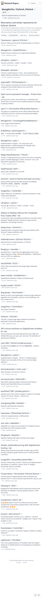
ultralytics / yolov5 (9, 203)
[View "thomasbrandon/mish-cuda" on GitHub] (27, 369)
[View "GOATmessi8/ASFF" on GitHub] (19, 169)
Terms (25, 562)
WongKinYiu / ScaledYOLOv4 (13, 50)
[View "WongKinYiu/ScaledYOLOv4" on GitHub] (27, 50)
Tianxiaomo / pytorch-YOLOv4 (14, 40)
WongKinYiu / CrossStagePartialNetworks (19, 120)
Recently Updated (34, 35)
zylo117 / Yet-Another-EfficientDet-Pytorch (19, 108)
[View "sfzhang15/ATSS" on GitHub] (17, 486)
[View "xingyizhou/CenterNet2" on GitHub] (23, 306)
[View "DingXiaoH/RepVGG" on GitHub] (20, 435)
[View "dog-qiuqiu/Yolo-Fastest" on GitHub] (24, 292)
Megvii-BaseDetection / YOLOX (14, 154)
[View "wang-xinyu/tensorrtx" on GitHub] (22, 227)
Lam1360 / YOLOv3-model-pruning (16, 343)
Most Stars (23, 35)
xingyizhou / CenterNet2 (11, 306)
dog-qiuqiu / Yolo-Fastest (12, 292)
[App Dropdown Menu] (40, 3)
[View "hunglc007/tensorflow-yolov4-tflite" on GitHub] (33, 459)
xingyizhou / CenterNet (11, 191)
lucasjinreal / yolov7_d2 (11, 500)
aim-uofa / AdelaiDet (10, 423)
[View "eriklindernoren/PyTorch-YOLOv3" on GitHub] (31, 239)
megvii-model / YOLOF (10, 285)
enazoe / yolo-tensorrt (10, 514)
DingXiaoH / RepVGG (10, 435)
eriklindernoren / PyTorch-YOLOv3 (15, 239)
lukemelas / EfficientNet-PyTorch (15, 413)
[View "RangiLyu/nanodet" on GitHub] (19, 249)
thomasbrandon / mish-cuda (13, 369)
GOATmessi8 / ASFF (9, 169)
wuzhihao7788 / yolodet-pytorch (15, 391)
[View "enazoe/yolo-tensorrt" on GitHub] (21, 514)
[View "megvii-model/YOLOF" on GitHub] (21, 285)
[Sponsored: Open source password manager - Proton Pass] (21, 99)
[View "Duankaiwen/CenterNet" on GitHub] (23, 528)
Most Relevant (13, 35)
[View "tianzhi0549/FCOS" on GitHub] (18, 263)
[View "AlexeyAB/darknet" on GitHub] (18, 70)
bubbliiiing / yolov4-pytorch (13, 130)
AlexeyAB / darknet (9, 70)
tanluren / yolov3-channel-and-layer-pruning (20, 179)
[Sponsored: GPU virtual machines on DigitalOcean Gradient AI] (21, 333)
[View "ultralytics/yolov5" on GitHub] (18, 203)
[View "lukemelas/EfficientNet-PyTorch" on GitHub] (30, 413)
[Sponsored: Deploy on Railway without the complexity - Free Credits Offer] (21, 217)
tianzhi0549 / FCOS (9, 263)
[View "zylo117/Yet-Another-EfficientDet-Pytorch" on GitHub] (38, 108)
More (6, 12)
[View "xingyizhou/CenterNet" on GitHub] (22, 191)
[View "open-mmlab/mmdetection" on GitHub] (26, 275)
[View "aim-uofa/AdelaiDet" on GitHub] (20, 423)
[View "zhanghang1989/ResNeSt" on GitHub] (25, 403)
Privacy (18, 562)
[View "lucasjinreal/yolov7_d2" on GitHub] (22, 500)
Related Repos (11, 3)
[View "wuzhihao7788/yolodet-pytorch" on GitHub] (30, 391)
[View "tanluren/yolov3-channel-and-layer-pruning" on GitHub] (41, 179)
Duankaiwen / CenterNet (11, 528)
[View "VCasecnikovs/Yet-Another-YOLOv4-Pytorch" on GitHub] (40, 474)
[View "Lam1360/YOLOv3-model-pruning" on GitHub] (32, 343)
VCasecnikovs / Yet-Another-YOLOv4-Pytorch (20, 473)
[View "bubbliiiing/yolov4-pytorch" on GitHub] (26, 130)
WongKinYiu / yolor (9, 140)
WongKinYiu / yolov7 (10, 355)
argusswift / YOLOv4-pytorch (13, 82)
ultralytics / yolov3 (9, 60)
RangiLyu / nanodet (9, 249)
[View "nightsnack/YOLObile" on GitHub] (21, 540)
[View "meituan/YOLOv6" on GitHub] (18, 316)
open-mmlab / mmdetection (13, 275)
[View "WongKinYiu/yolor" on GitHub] (19, 140)
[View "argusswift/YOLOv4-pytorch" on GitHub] (27, 82)
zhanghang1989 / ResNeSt (12, 403)
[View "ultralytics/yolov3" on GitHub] (18, 60)
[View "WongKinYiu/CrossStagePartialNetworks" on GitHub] (38, 121)
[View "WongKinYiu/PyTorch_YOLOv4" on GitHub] (35, 9)
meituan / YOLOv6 (9, 316)
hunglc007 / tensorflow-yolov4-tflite (16, 459)
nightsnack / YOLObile (10, 540)
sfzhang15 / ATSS (8, 485)
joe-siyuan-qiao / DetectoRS (13, 379)
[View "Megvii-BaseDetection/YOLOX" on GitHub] (28, 155)
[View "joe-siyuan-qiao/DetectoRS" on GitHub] (26, 379)
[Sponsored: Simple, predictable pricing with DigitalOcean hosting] (21, 450)
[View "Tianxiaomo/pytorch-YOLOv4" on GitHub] (28, 40)
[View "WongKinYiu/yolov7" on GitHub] (20, 355)
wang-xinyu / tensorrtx (11, 227)
